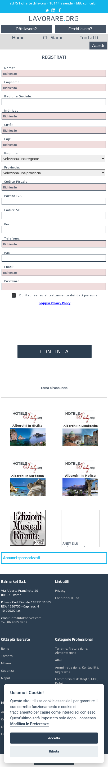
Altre (58, 660)
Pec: (7, 224)
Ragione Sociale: (18, 96)
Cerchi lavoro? (80, 29)
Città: (8, 124)
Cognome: (12, 82)
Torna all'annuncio (54, 388)
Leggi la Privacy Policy (54, 303)
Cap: (7, 139)
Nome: (9, 67)
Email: (9, 266)
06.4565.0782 (17, 622)
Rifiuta (54, 751)
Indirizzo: (12, 110)
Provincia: (12, 167)
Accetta (54, 738)
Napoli (6, 678)
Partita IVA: (13, 195)
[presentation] (54, 322)
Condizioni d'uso (67, 598)
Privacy (60, 590)
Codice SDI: (13, 210)
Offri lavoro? (26, 29)
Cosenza (7, 671)
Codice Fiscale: (16, 181)
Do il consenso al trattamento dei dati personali (56, 295)
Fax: (7, 252)
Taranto (7, 656)
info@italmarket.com (26, 618)
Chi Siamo (53, 37)
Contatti (88, 37)
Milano (6, 663)
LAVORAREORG (54, 18)
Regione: (11, 153)
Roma (5, 648)
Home (18, 37)
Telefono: (12, 238)
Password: (12, 281)
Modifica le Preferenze (29, 724)
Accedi (98, 45)
